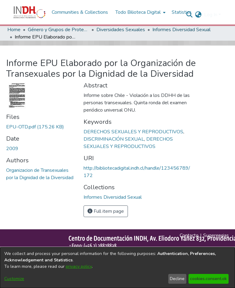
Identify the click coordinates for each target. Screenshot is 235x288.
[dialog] (117, 267)
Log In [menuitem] (210, 14)
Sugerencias (216, 235)
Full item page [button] (106, 211)
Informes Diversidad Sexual (181, 29)
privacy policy (79, 266)
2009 (12, 148)
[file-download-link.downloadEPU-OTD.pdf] (35, 127)
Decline (177, 279)
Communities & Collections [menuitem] (80, 12)
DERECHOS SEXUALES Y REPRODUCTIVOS (133, 131)
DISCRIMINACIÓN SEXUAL (114, 139)
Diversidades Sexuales (120, 29)
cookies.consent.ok (208, 279)
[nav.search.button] (189, 14)
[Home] (29, 12)
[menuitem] (198, 14)
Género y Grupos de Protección (58, 29)
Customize (14, 279)
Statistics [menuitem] (182, 12)
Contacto (189, 235)
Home (14, 29)
